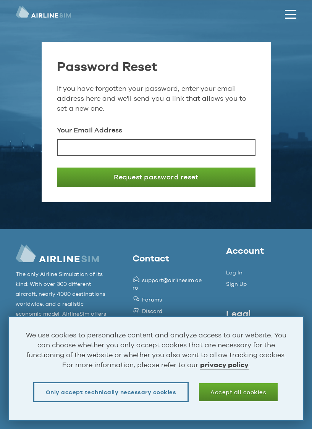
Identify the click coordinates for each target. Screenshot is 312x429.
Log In (234, 272)
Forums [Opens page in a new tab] (147, 300)
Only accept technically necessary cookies (111, 392)
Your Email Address (89, 130)
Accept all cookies (238, 392)
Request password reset (156, 177)
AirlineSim (43, 14)
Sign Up (236, 284)
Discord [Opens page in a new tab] (147, 311)
